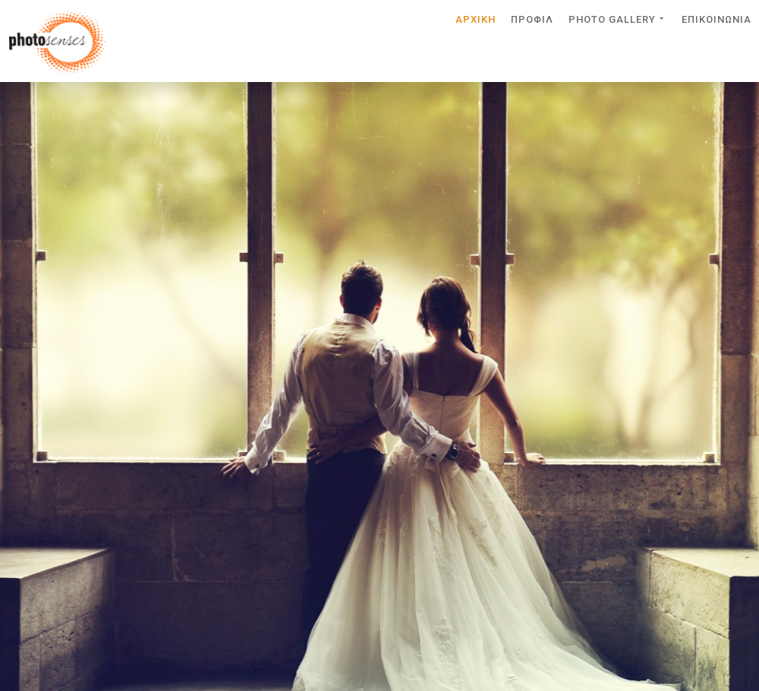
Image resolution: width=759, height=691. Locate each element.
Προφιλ (532, 18)
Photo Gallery (617, 18)
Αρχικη (475, 18)
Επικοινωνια (716, 18)
